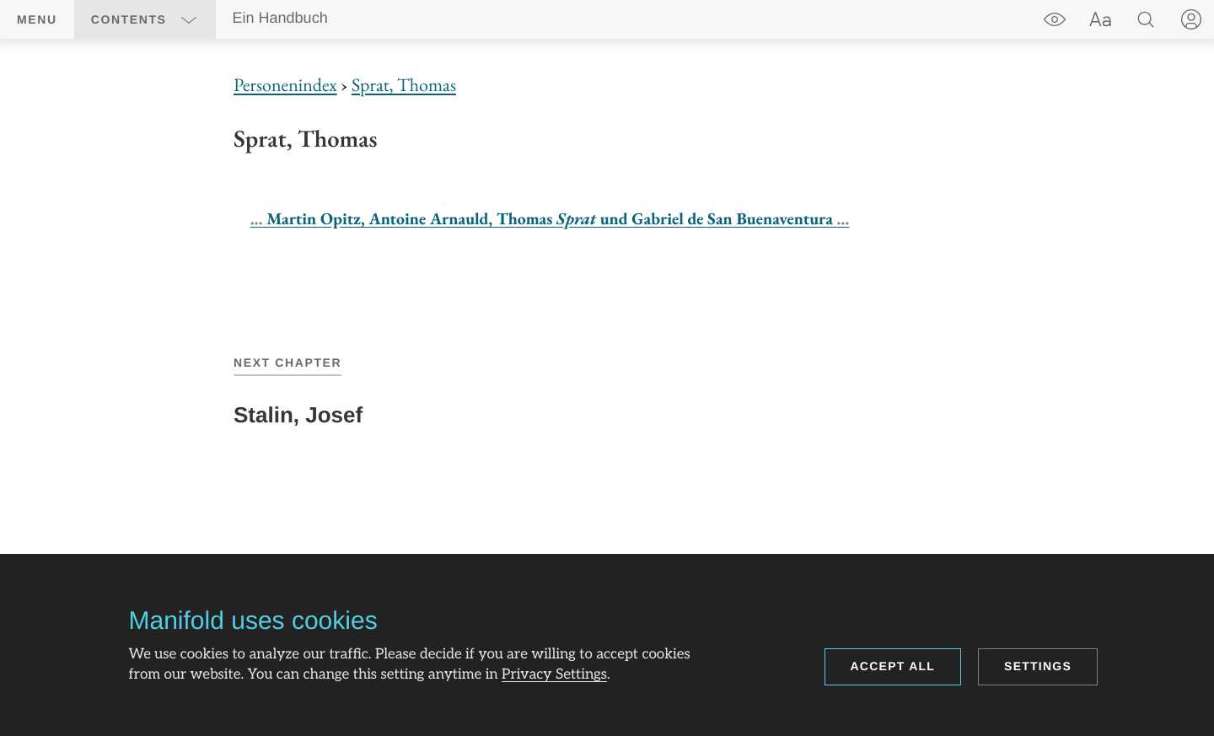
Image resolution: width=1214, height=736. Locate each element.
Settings (1038, 666)
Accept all (893, 666)
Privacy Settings (554, 675)
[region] (607, 155)
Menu (37, 19)
